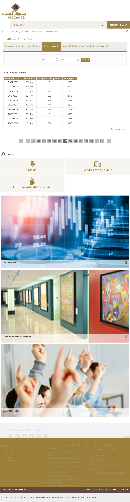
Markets (12, 31)
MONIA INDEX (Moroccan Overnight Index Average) (85, 46)
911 (102, 141)
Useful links (123, 490)
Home (4, 31)
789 (75, 141)
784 (49, 141)
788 (70, 141)
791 (86, 141)
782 (38, 141)
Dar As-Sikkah (9, 262)
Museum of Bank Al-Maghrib (17, 336)
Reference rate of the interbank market (23, 46)
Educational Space (11, 411)
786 (60, 141)
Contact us (112, 490)
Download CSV (120, 129)
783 (44, 141)
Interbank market (50, 46)
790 (81, 141)
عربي (124, 24)
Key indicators (22, 31)
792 (91, 141)
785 (54, 141)
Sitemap (87, 490)
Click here (91, 497)
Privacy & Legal (98, 490)
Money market (36, 31)
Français (114, 24)
